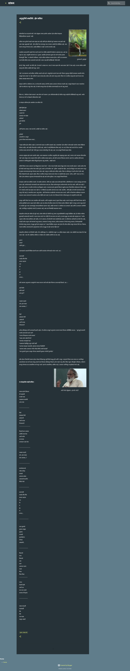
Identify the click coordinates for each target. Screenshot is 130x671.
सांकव (11, 3)
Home (5, 662)
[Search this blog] (116, 3)
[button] (20, 22)
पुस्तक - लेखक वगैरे (23, 632)
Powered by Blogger (65, 665)
